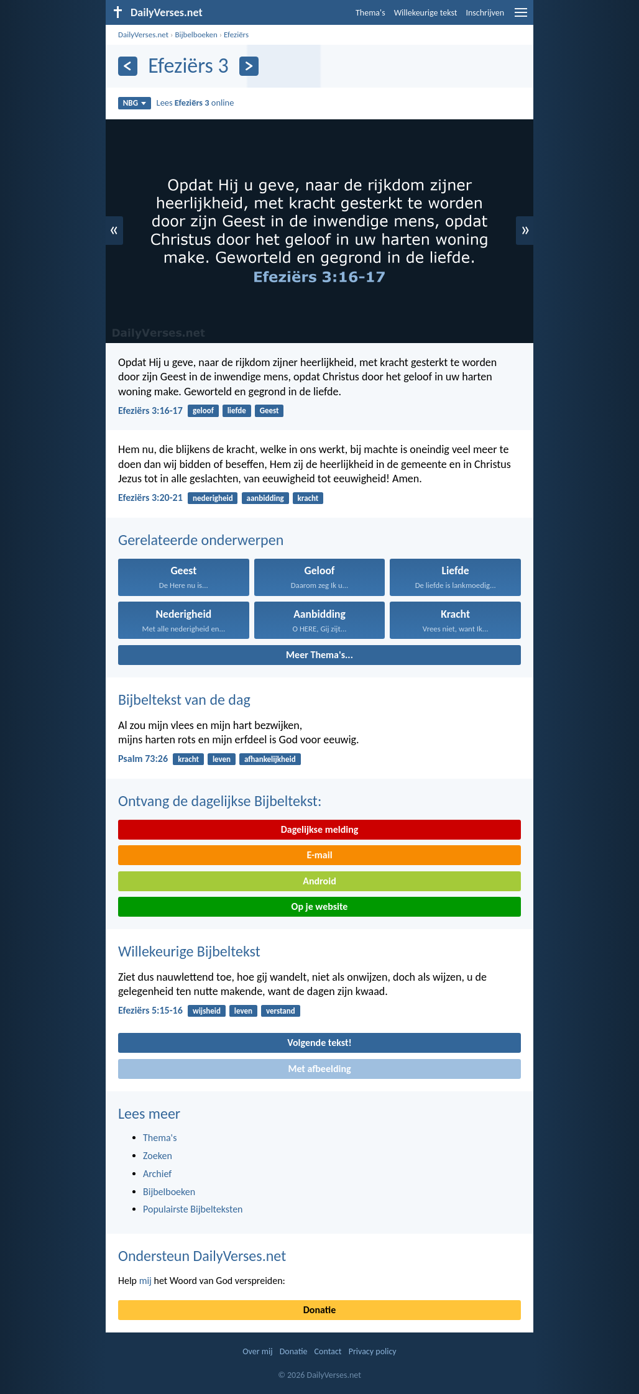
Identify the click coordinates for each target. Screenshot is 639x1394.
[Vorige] (127, 66)
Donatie (319, 1310)
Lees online (195, 102)
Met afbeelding (319, 1069)
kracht (308, 498)
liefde (237, 410)
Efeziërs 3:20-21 (150, 497)
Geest (269, 410)
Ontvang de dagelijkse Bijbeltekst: (219, 801)
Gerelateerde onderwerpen (200, 540)
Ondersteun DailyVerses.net (202, 1256)
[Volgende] (249, 66)
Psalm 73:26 (143, 758)
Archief (157, 1174)
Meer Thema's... (319, 655)
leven (222, 759)
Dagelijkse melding (320, 829)
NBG (134, 103)
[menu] (520, 17)
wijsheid (207, 1011)
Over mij (257, 1351)
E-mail (319, 855)
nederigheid (213, 498)
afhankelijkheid (270, 759)
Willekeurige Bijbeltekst (189, 951)
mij (145, 1280)
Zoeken (157, 1156)
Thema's (370, 12)
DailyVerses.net (143, 34)
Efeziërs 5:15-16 (150, 1010)
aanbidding (265, 498)
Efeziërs (236, 34)
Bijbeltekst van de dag (184, 699)
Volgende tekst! (319, 1042)
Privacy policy (373, 1351)
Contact (328, 1351)
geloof (203, 410)
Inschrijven (485, 12)
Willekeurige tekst (425, 12)
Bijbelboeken (196, 34)
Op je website (320, 906)
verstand (280, 1011)
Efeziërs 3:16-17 (150, 410)
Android (319, 881)
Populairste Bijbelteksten (193, 1209)
